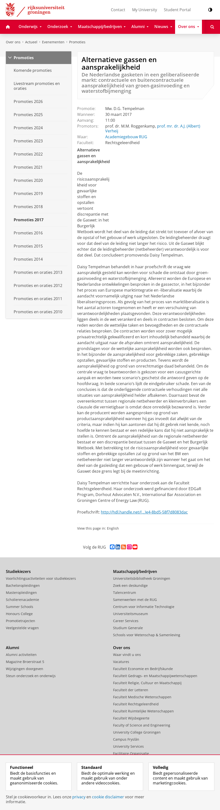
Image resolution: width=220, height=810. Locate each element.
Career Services (125, 620)
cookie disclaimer (108, 797)
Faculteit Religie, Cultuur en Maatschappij (147, 683)
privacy (78, 797)
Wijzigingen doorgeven (24, 668)
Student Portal (177, 9)
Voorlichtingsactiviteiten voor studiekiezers (41, 578)
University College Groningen (137, 732)
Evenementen (53, 42)
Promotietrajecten (20, 620)
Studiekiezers (18, 571)
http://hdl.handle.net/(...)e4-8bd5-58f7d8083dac (144, 512)
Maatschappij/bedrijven (135, 571)
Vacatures (121, 661)
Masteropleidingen (21, 592)
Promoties (77, 42)
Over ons (13, 42)
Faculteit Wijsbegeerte (131, 718)
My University (144, 9)
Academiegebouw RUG (126, 136)
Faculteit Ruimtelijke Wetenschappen (143, 711)
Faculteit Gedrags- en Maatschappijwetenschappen (155, 675)
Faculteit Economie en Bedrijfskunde (143, 668)
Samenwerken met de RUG (135, 599)
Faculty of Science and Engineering (141, 725)
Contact (118, 9)
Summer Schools (19, 606)
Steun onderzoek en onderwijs (31, 675)
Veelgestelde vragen (22, 628)
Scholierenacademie (22, 599)
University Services (128, 746)
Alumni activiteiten (21, 654)
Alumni (12, 647)
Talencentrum (124, 592)
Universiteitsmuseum (130, 613)
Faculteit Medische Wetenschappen (142, 697)
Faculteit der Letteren (130, 690)
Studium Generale (128, 628)
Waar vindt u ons (127, 654)
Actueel (31, 42)
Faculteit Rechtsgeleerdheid (136, 704)
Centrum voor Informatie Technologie (143, 606)
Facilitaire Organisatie (131, 753)
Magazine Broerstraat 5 (25, 661)
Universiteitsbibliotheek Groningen (141, 578)
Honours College (19, 613)
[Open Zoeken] (212, 27)
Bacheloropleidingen (23, 585)
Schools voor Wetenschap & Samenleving (146, 635)
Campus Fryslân (126, 739)
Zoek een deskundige (130, 585)
